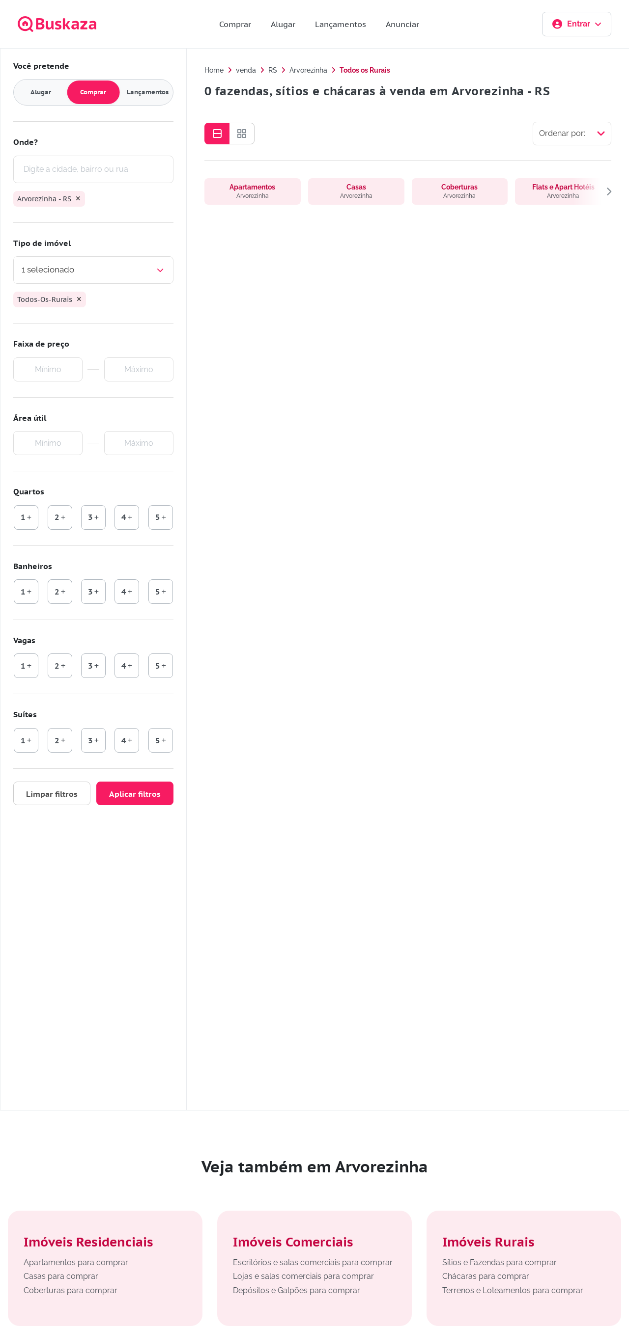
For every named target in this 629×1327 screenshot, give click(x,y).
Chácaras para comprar (485, 1276)
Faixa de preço (41, 343)
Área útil (29, 417)
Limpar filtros (52, 794)
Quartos (28, 491)
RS (272, 70)
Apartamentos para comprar (76, 1262)
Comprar (235, 24)
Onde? (25, 141)
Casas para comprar (61, 1276)
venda (246, 70)
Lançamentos (340, 24)
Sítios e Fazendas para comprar (499, 1262)
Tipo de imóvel (42, 243)
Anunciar (402, 24)
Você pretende (41, 65)
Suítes (25, 714)
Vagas (24, 640)
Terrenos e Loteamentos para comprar (512, 1290)
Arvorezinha (308, 70)
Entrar (576, 24)
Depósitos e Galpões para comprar (296, 1290)
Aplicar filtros (135, 794)
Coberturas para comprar (70, 1290)
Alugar (283, 24)
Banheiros (32, 566)
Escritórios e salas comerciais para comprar (313, 1262)
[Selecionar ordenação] (572, 133)
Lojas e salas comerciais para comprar (303, 1276)
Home (214, 70)
